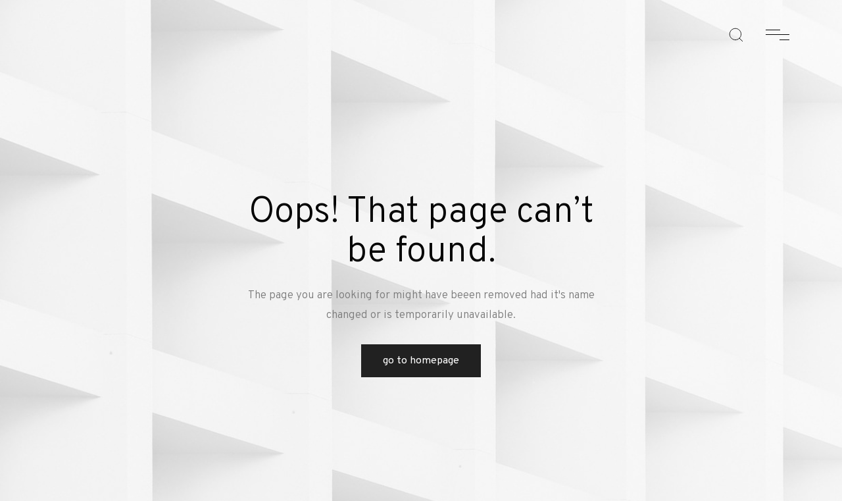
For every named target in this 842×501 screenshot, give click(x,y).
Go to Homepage (421, 360)
